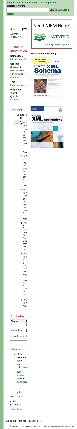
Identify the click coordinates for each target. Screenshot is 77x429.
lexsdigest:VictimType (21, 85)
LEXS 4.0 (32, 2)
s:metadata (16, 330)
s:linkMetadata (18, 336)
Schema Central (15, 2)
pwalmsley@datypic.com (63, 426)
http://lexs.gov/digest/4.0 (22, 59)
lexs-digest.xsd (48, 2)
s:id (12, 324)
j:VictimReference (25, 367)
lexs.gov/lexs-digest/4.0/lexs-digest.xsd (17, 73)
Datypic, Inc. (37, 421)
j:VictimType (18, 124)
